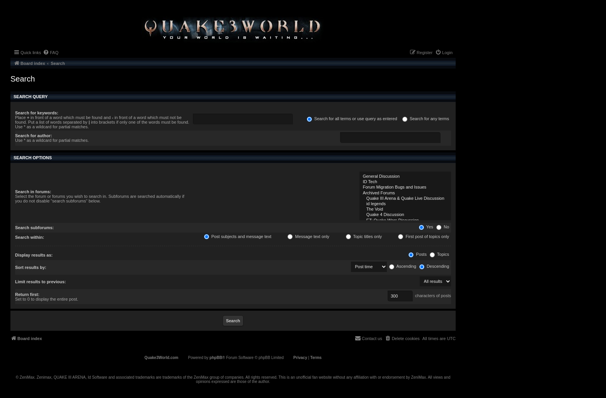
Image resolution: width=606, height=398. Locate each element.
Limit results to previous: (40, 281)
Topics (439, 254)
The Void (405, 209)
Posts (418, 254)
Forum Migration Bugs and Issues (405, 187)
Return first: (27, 294)
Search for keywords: (36, 113)
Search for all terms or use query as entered (352, 118)
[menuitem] (50, 52)
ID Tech (405, 182)
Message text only (308, 236)
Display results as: (34, 255)
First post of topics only (423, 236)
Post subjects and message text (237, 236)
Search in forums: (33, 191)
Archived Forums (405, 193)
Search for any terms (425, 118)
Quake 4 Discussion (405, 215)
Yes (426, 227)
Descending (434, 266)
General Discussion (405, 176)
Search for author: (33, 135)
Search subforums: (34, 227)
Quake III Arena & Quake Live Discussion (405, 198)
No (442, 227)
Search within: (29, 237)
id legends (405, 204)
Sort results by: (30, 267)
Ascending (402, 266)
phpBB (215, 357)
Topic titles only (364, 236)
